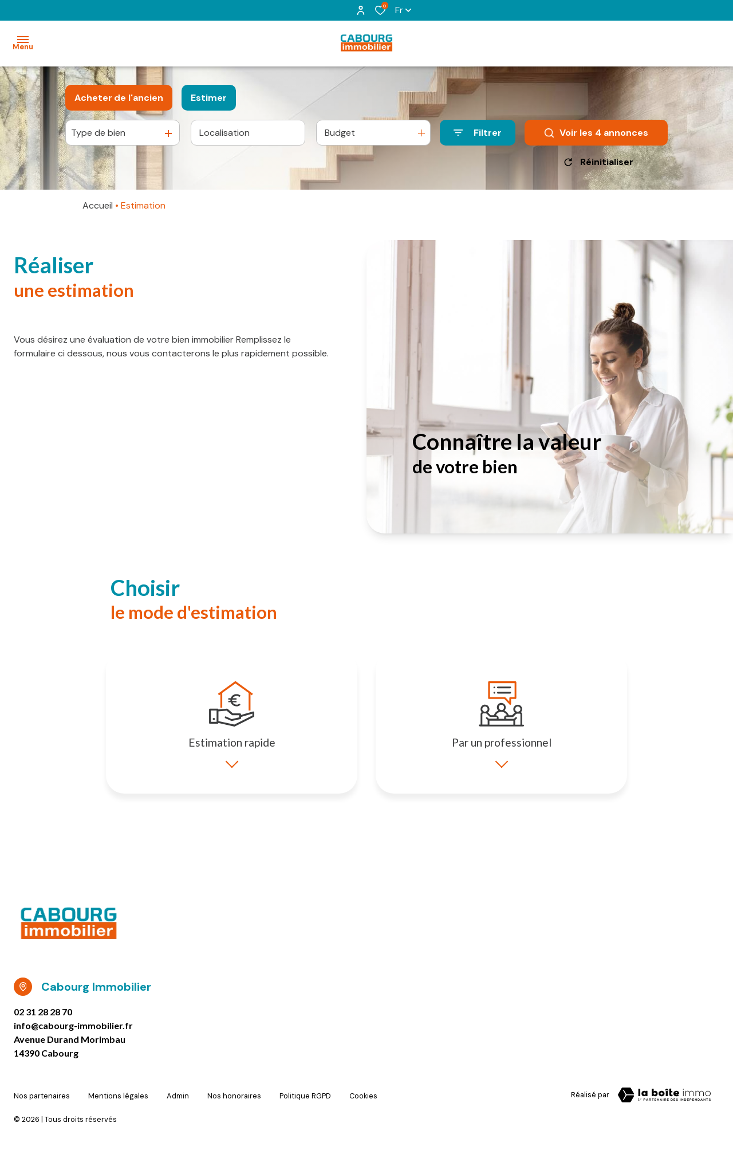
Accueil (97, 205)
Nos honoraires (234, 1101)
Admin (178, 1101)
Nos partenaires (42, 1101)
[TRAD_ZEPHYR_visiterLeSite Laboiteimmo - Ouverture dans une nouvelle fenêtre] (664, 1103)
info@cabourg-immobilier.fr (73, 1033)
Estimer (209, 98)
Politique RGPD (305, 1101)
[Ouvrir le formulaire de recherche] (477, 133)
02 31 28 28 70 (43, 1019)
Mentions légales (118, 1101)
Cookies (363, 1101)
